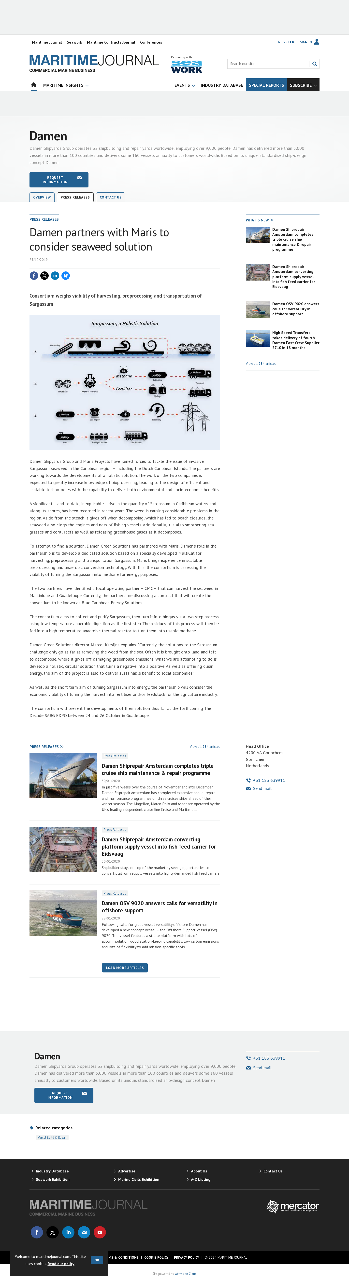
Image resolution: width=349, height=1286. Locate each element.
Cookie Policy (156, 1257)
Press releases (75, 197)
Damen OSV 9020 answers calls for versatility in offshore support (295, 308)
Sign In (306, 42)
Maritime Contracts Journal (111, 42)
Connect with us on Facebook (36, 1232)
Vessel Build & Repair (52, 1137)
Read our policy (61, 1263)
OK (97, 1260)
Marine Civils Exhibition (138, 1179)
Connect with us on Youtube (99, 1232)
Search (315, 64)
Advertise (126, 1171)
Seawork (74, 42)
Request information (55, 179)
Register (286, 42)
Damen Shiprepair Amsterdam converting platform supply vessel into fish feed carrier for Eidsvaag (293, 276)
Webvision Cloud (186, 1274)
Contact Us (111, 197)
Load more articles (125, 968)
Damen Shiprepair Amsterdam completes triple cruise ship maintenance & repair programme (292, 239)
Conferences (151, 42)
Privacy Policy (186, 1257)
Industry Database (52, 1171)
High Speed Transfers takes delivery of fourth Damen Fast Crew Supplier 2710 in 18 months (296, 340)
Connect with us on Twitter (52, 1232)
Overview (42, 197)
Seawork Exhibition (53, 1179)
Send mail (262, 788)
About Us (199, 1171)
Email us (84, 1232)
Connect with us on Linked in (68, 1232)
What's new (257, 219)
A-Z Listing (200, 1179)
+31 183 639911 (269, 780)
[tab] (264, 220)
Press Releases (115, 756)
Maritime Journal (47, 42)
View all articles (261, 363)
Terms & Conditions (120, 1257)
